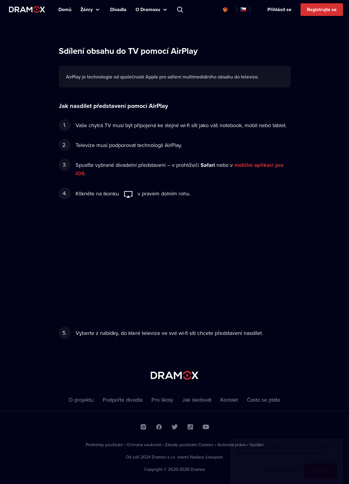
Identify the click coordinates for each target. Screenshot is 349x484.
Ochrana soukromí (144, 445)
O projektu (81, 399)
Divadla (118, 9)
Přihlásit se (279, 9)
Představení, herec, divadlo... (181, 9)
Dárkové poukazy (225, 9)
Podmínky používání (104, 445)
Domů (64, 9)
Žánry (86, 9)
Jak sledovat (196, 399)
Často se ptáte (263, 399)
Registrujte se (322, 9)
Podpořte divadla (122, 399)
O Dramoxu (148, 9)
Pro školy (162, 399)
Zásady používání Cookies (189, 445)
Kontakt (229, 399)
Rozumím (320, 464)
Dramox (27, 9)
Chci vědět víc (279, 464)
